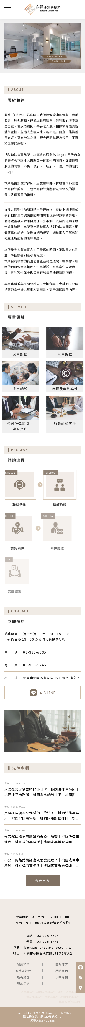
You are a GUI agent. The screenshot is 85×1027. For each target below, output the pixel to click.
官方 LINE (42, 693)
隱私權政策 (30, 1017)
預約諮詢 (23, 983)
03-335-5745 (25, 665)
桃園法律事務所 (46, 992)
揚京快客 (38, 1013)
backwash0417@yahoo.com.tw (47, 947)
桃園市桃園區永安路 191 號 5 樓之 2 (42, 678)
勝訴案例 (61, 970)
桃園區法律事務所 (68, 992)
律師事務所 (51, 997)
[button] (37, 59)
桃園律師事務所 (69, 997)
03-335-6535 (25, 652)
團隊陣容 (61, 964)
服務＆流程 (23, 970)
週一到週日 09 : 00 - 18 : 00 (36, 634)
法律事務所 (27, 992)
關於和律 (23, 964)
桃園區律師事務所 (70, 1002)
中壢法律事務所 (33, 997)
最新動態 (23, 977)
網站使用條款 (49, 1017)
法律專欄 (61, 977)
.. (61, 1017)
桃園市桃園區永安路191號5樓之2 (48, 953)
